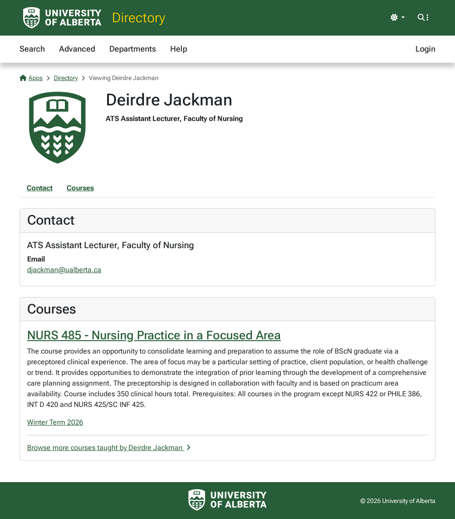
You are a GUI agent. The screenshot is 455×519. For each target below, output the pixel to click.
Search (32, 48)
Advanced (77, 48)
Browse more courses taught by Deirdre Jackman (109, 447)
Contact (39, 188)
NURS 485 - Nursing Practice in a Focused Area (154, 335)
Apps (31, 77)
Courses (80, 188)
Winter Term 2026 (55, 422)
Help (178, 48)
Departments (132, 48)
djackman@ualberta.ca (64, 270)
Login (425, 48)
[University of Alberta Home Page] (62, 17)
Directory (138, 17)
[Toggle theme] (398, 17)
